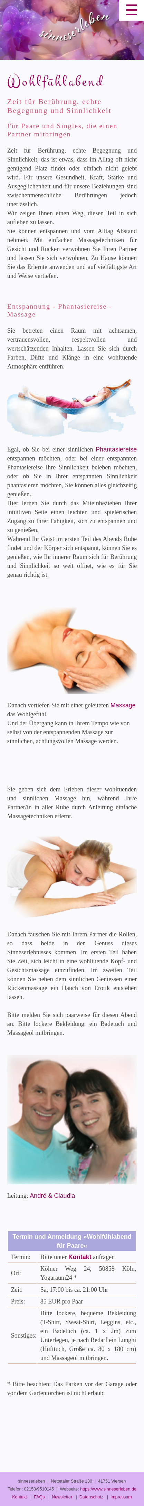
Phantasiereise (116, 449)
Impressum (121, 1497)
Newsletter (62, 1497)
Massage (123, 705)
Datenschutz (91, 1497)
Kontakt (80, 1257)
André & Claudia (52, 1195)
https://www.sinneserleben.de (108, 1489)
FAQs (39, 1497)
